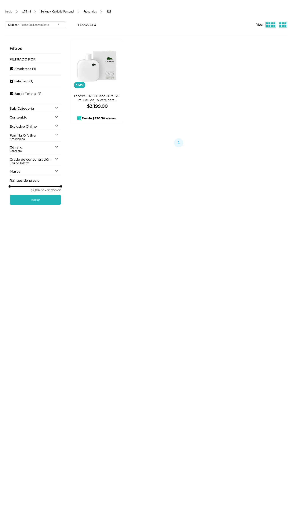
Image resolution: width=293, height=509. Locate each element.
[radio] (270, 57)
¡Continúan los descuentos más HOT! (129, 3)
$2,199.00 (37, 375)
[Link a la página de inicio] (9, 44)
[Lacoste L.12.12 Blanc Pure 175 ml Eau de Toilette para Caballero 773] (96, 114)
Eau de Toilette (28, 126)
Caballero (23, 114)
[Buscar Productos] (63, 14)
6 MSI (79, 118)
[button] (35, 92)
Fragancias (90, 44)
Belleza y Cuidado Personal (57, 44)
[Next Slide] (201, 3)
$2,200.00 (53, 375)
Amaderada (25, 102)
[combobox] (140, 14)
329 (108, 44)
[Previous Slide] (91, 3)
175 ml (26, 44)
